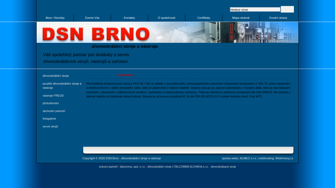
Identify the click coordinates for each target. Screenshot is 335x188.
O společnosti (166, 17)
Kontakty (129, 17)
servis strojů (50, 126)
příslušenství (51, 103)
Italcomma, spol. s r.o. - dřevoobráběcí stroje (145, 166)
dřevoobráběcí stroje (56, 75)
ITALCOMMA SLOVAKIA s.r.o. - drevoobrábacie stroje (205, 166)
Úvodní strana (278, 17)
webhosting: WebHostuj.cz (276, 158)
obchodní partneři (54, 111)
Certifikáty (203, 17)
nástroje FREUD (53, 95)
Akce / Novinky (55, 17)
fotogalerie (49, 118)
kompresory (126, 75)
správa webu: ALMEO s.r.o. (239, 158)
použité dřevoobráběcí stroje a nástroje (62, 86)
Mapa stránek (241, 17)
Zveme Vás (92, 17)
